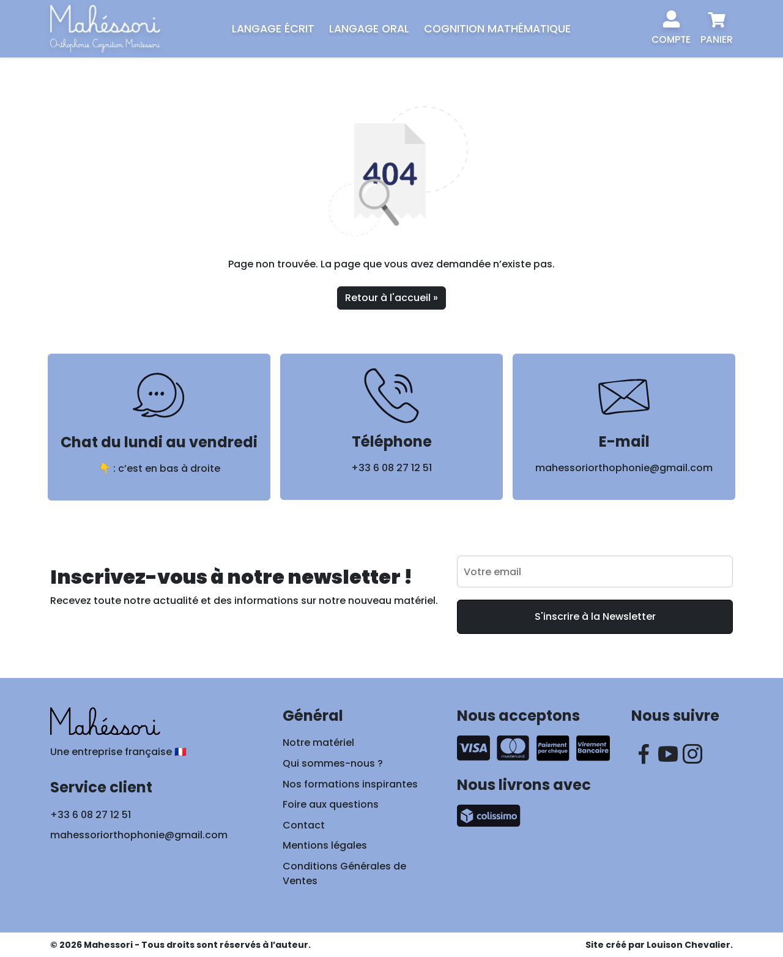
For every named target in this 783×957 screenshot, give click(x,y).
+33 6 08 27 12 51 (391, 468)
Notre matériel (318, 742)
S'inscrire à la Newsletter (595, 616)
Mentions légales (325, 845)
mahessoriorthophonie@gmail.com (624, 468)
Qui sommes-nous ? (333, 763)
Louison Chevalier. (690, 945)
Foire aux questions (331, 804)
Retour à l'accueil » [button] (391, 298)
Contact (304, 825)
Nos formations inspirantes (350, 784)
